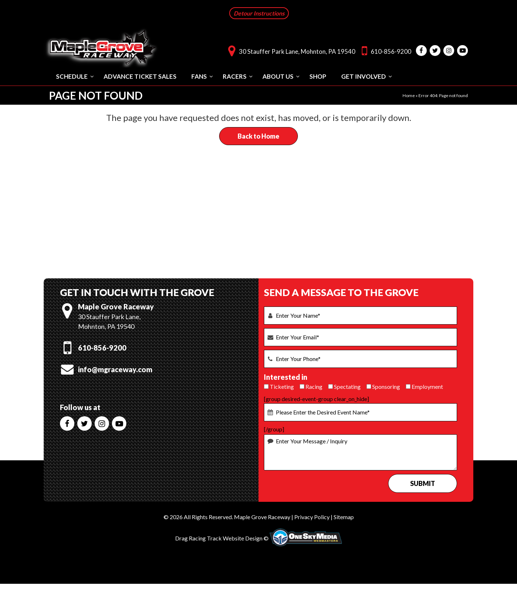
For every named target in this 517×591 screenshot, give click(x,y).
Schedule (72, 75)
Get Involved (363, 75)
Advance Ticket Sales (140, 75)
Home (409, 94)
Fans (199, 75)
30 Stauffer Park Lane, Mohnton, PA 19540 (290, 50)
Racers (235, 75)
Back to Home (258, 135)
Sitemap (344, 516)
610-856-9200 (384, 50)
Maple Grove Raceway (262, 516)
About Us (278, 75)
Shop (317, 75)
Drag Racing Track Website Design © (222, 537)
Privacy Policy (312, 516)
